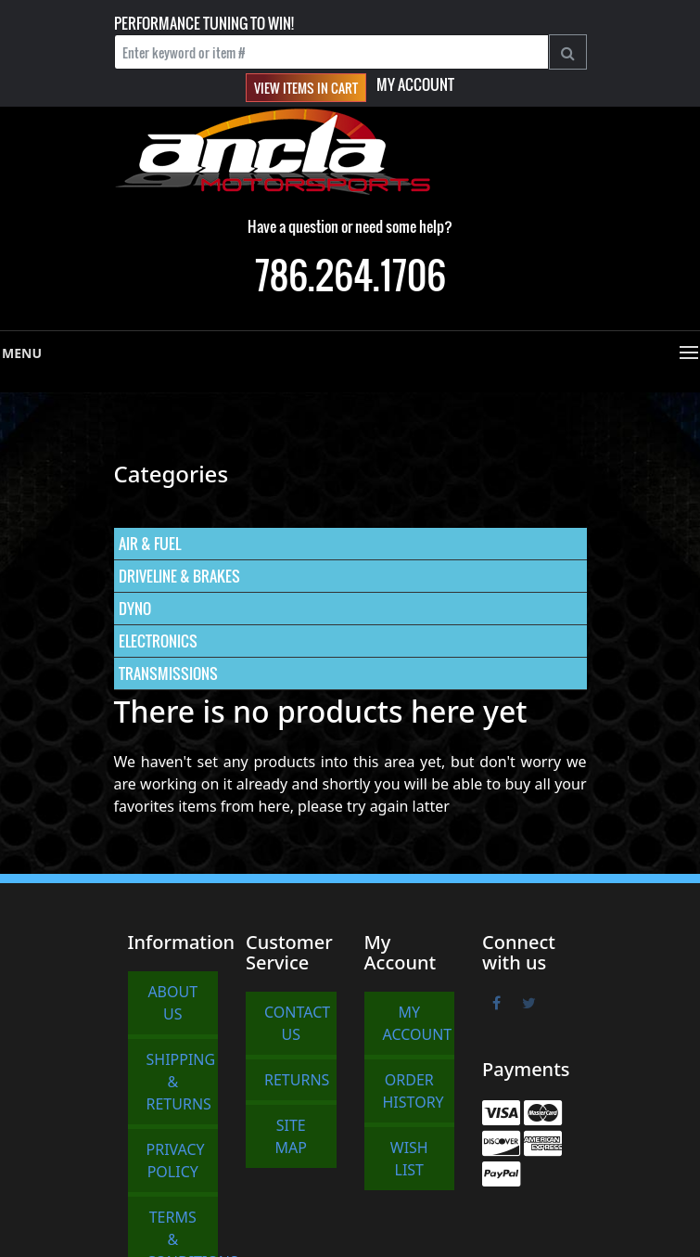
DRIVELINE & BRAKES (179, 576)
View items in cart (306, 87)
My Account (415, 84)
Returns (296, 1080)
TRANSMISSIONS (168, 673)
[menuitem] (350, 544)
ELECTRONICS (158, 641)
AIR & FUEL (150, 543)
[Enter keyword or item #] (331, 52)
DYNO (135, 608)
